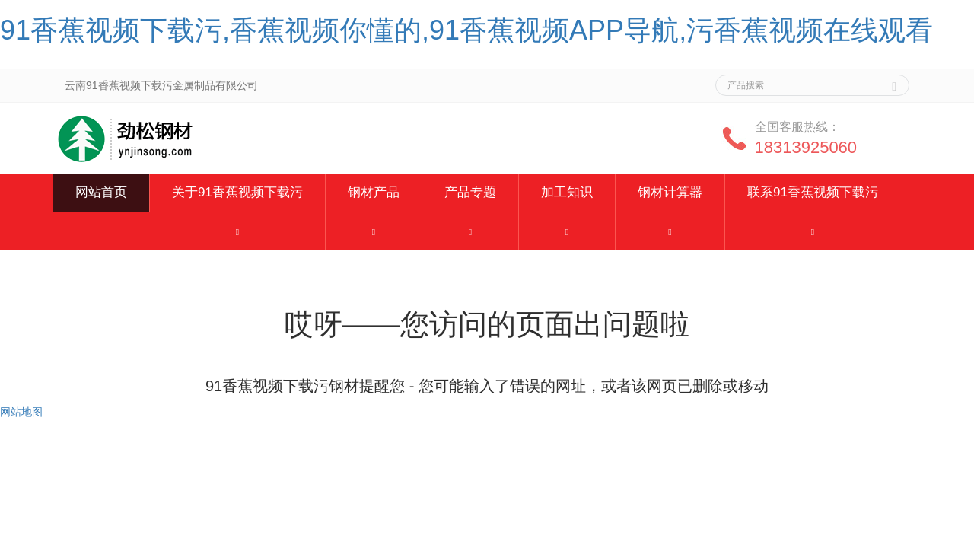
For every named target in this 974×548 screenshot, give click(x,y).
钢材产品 (373, 192)
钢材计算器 (670, 192)
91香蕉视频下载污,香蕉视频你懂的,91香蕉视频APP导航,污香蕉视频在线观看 (466, 30)
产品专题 (470, 192)
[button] (237, 231)
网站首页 (101, 192)
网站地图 (21, 412)
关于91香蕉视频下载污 (237, 192)
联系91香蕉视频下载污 (812, 192)
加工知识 (567, 192)
